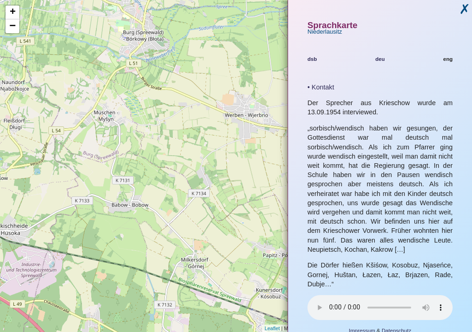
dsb (312, 59)
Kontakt (323, 87)
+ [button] (13, 12)
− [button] (12, 26)
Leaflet (272, 328)
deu (380, 59)
